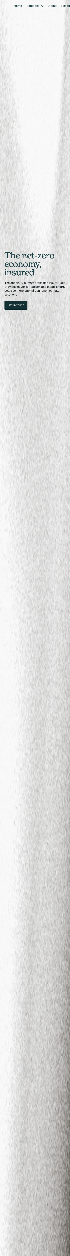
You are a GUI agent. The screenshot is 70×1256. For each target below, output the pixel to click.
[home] (5, 6)
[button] (35, 6)
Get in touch (16, 305)
